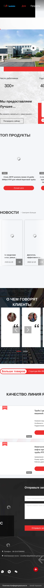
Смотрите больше (28, 213)
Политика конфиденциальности (14, 585)
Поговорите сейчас (11, 121)
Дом (24, 6)
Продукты (35, 6)
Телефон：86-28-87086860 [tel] (13, 551)
